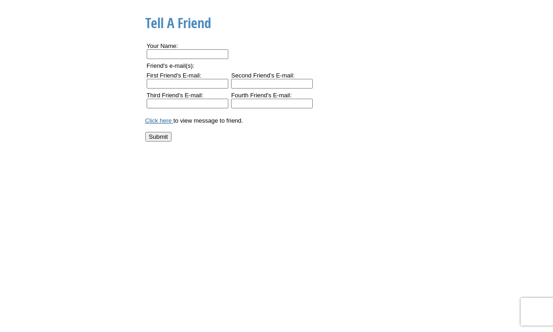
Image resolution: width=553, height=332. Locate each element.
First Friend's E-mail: (174, 75)
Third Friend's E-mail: (175, 95)
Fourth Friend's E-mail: (261, 95)
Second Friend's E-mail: (263, 75)
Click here (159, 120)
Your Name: (162, 45)
